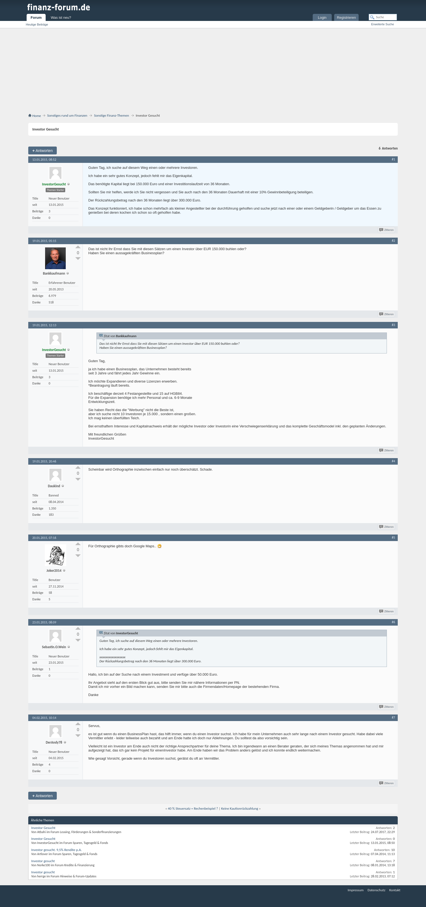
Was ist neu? (61, 17)
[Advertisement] (213, 69)
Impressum (356, 890)
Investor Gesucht (43, 828)
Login (322, 17)
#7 (393, 717)
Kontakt (394, 890)
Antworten (42, 150)
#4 (393, 461)
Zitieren (387, 230)
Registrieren (346, 17)
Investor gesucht (43, 861)
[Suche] (383, 17)
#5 (393, 537)
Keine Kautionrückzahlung (239, 808)
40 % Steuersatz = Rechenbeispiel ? (193, 808)
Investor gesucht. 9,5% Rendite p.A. (56, 850)
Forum (36, 17)
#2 (393, 241)
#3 (393, 325)
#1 (393, 159)
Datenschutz (376, 890)
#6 (393, 622)
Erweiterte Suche (382, 24)
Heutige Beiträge (37, 24)
